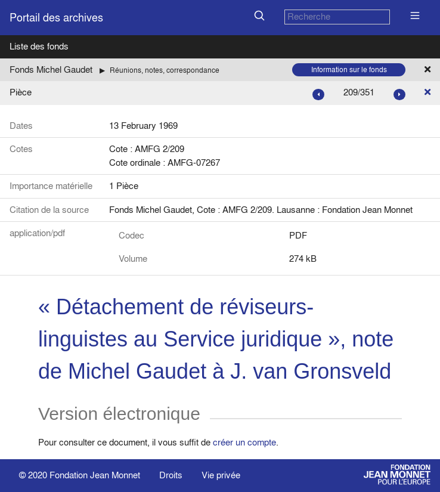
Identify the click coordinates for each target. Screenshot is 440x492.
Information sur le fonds (349, 69)
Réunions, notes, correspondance (164, 70)
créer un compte (244, 442)
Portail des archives (56, 17)
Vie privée (221, 475)
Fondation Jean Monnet (94, 475)
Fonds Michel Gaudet (51, 69)
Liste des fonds (39, 46)
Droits (170, 475)
